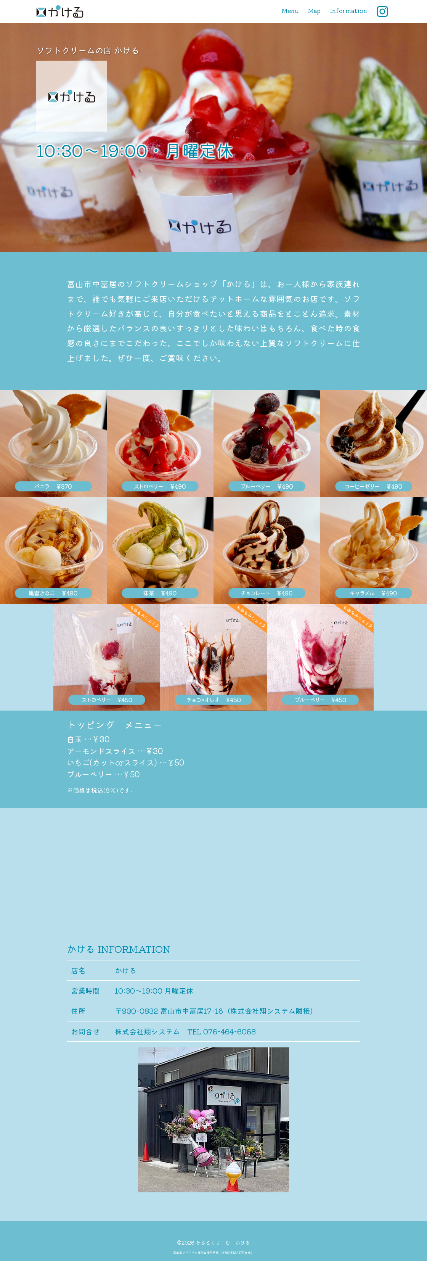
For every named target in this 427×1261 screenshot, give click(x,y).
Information (348, 10)
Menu (290, 10)
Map (314, 10)
